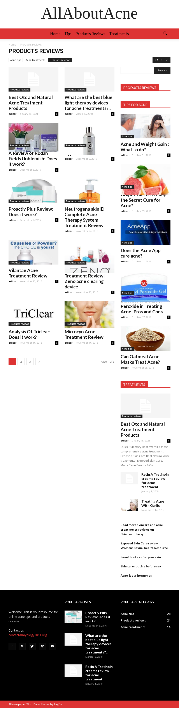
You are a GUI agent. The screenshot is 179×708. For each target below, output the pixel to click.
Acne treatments (35, 60)
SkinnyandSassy (132, 534)
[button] (165, 33)
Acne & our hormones (136, 575)
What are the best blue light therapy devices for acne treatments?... (88, 102)
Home (55, 33)
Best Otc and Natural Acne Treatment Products (31, 102)
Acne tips (15, 60)
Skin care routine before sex (141, 566)
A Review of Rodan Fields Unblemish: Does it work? (33, 158)
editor (12, 113)
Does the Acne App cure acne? (141, 252)
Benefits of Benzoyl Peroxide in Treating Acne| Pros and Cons (142, 306)
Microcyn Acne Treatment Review (84, 334)
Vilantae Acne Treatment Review (28, 272)
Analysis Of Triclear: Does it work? (29, 334)
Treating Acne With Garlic (152, 503)
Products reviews (90, 33)
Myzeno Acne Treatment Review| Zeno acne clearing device (85, 278)
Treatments (119, 33)
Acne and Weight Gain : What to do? (145, 146)
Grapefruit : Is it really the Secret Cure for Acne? (143, 200)
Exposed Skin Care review (139, 543)
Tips (68, 33)
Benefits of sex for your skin (141, 557)
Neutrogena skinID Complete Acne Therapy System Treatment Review (84, 217)
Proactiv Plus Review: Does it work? (31, 211)
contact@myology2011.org (28, 635)
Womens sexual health (137, 548)
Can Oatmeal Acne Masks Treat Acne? (140, 359)
